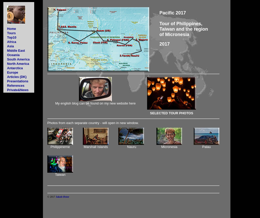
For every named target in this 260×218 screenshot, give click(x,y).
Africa (11, 42)
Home (11, 29)
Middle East (16, 51)
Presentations (17, 81)
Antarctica (15, 68)
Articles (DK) (16, 77)
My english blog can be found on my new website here (95, 103)
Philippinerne (60, 147)
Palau (206, 147)
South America (18, 59)
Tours (11, 33)
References (15, 86)
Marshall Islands (96, 147)
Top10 (11, 37)
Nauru (131, 147)
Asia (10, 46)
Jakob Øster (62, 196)
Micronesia (169, 147)
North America (18, 64)
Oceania (13, 55)
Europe (12, 72)
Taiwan (60, 175)
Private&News (17, 90)
